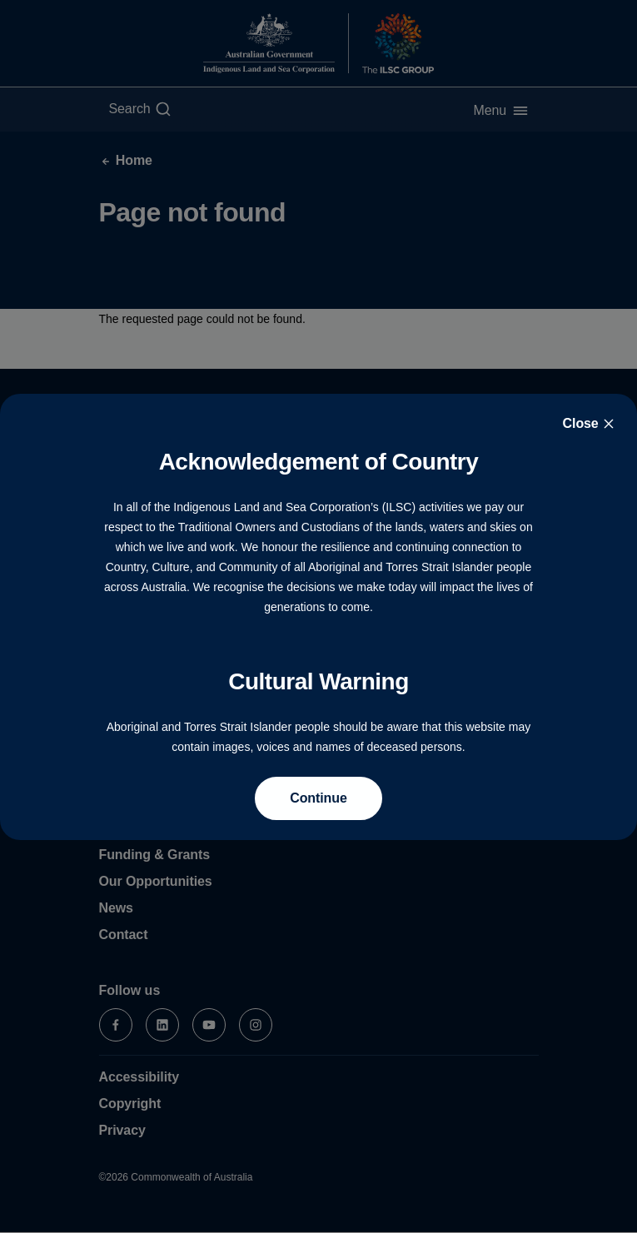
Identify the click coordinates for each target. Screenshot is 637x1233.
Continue (318, 798)
